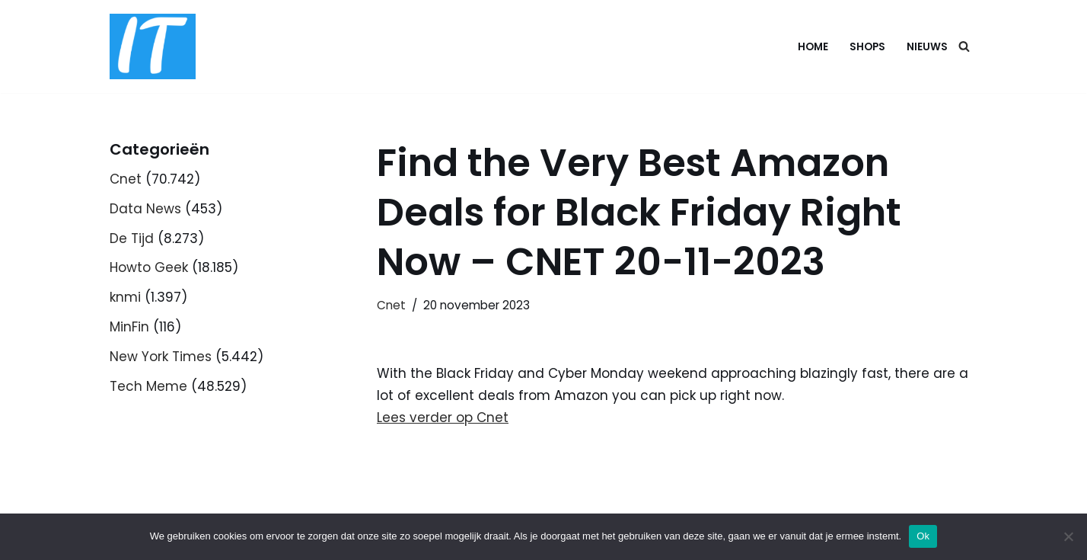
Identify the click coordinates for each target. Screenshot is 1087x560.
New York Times (161, 356)
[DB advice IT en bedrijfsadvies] (153, 46)
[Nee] (1068, 536)
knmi (125, 297)
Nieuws (927, 47)
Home (813, 47)
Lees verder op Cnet (442, 417)
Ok (922, 536)
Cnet (126, 179)
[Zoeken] (964, 46)
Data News (145, 209)
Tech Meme (148, 386)
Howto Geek (149, 267)
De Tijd (132, 238)
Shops (867, 47)
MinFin (129, 327)
